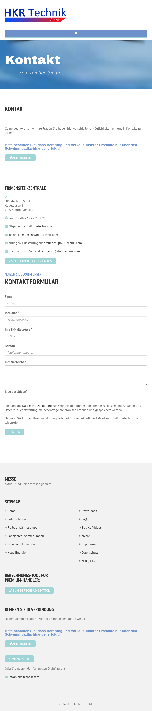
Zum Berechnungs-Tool (29, 590)
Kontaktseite (19, 659)
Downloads (89, 511)
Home (11, 511)
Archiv (85, 536)
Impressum (89, 544)
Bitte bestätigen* (16, 392)
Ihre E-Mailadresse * (18, 329)
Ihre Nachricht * (15, 362)
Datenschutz (90, 552)
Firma (8, 296)
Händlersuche (20, 644)
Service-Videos (92, 527)
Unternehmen (16, 519)
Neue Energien (17, 552)
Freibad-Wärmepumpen (23, 527)
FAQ (84, 519)
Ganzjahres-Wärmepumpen (25, 536)
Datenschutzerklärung (37, 406)
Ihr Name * (12, 313)
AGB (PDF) (88, 561)
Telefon (10, 346)
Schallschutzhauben (21, 544)
